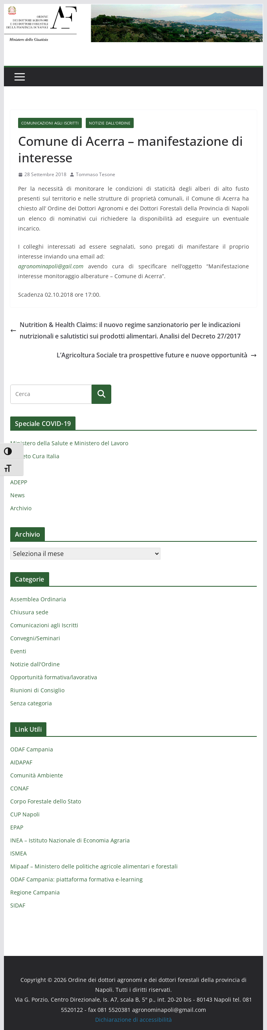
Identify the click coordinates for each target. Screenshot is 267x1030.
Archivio (20, 508)
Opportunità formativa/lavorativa (53, 677)
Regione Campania (35, 892)
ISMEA (18, 853)
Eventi (18, 651)
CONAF (19, 788)
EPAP (16, 827)
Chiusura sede (29, 612)
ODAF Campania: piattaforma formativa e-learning (76, 879)
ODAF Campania (31, 749)
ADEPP (18, 482)
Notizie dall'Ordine (110, 123)
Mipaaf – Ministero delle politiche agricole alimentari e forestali (94, 866)
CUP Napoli (25, 814)
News (17, 495)
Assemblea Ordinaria (38, 599)
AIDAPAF (21, 762)
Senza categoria (31, 703)
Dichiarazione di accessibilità (133, 1019)
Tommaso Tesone (95, 174)
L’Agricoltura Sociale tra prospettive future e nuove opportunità (157, 355)
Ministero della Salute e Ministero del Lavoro (69, 443)
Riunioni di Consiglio (37, 690)
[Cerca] (101, 394)
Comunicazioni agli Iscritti (50, 123)
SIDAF (17, 905)
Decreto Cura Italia (34, 456)
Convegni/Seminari (35, 638)
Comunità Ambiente (36, 775)
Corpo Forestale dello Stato (45, 801)
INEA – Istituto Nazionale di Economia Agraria (70, 840)
